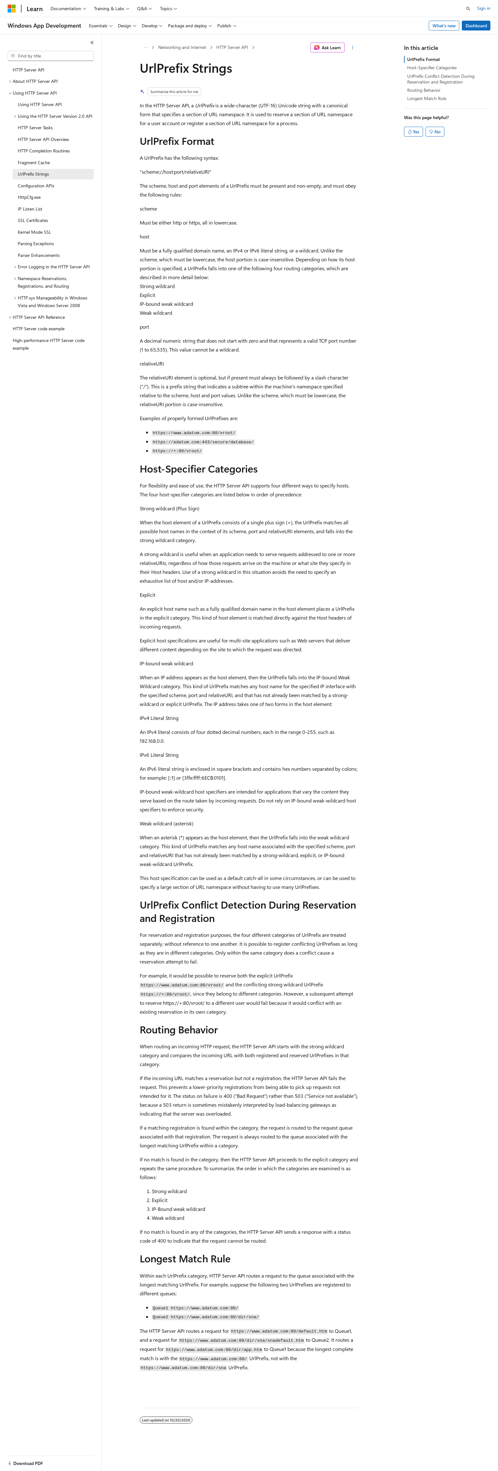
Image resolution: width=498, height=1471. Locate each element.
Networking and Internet (182, 47)
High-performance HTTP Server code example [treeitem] (48, 344)
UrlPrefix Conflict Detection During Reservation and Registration (440, 79)
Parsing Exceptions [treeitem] (36, 243)
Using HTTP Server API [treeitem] (40, 104)
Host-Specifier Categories (432, 67)
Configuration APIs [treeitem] (36, 186)
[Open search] (468, 8)
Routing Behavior (424, 90)
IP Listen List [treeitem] (30, 209)
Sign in (483, 8)
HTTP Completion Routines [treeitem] (44, 151)
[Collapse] (92, 42)
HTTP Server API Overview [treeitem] (43, 139)
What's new (444, 26)
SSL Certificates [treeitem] (33, 220)
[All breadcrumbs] (145, 48)
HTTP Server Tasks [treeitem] (35, 127)
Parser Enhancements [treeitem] (39, 255)
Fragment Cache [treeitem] (34, 162)
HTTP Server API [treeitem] (28, 70)
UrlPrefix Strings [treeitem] (33, 174)
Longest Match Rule (426, 98)
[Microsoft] (12, 8)
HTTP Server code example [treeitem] (38, 329)
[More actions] (352, 48)
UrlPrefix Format (423, 59)
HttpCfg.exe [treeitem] (29, 197)
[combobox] (51, 56)
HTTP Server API (232, 47)
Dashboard (476, 26)
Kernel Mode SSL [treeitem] (34, 232)
